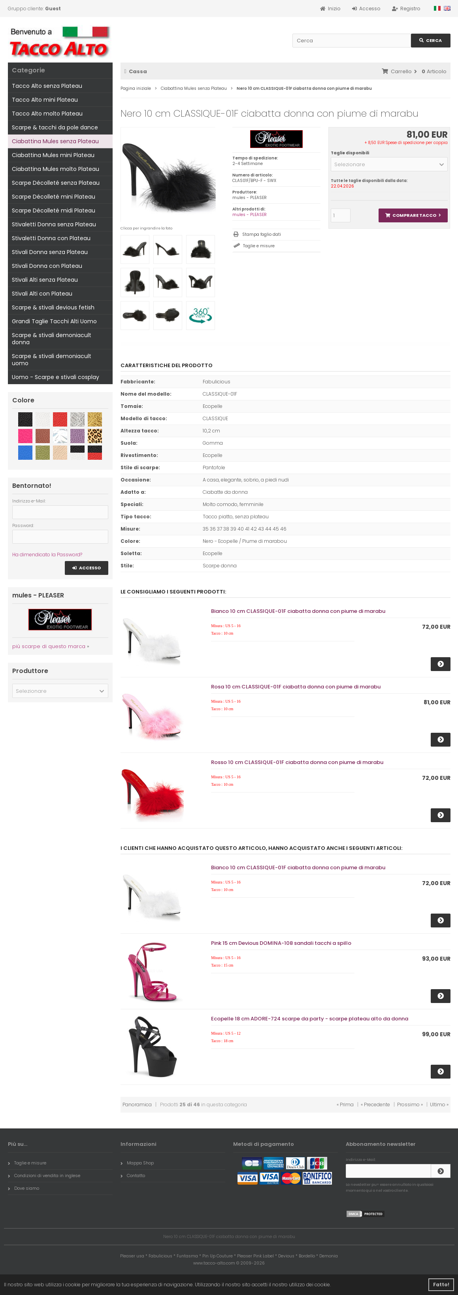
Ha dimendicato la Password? (47, 554)
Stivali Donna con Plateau (47, 266)
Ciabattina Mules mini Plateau (53, 155)
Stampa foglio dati (261, 234)
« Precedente (375, 1104)
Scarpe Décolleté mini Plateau (53, 197)
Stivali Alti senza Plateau (45, 280)
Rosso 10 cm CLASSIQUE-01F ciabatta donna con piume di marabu (297, 762)
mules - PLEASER (249, 215)
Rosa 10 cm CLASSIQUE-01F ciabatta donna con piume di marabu (296, 686)
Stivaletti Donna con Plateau (51, 238)
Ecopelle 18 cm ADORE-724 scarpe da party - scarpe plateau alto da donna (309, 1018)
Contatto (133, 1175)
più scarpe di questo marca (48, 646)
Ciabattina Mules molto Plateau (55, 169)
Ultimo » (439, 1104)
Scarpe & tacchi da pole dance (55, 127)
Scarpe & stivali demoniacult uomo (51, 359)
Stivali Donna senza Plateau (50, 252)
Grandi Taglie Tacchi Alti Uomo (54, 321)
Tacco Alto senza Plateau (47, 86)
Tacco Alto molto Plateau (47, 114)
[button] (389, 164)
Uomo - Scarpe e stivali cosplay (55, 377)
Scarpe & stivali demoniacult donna (51, 338)
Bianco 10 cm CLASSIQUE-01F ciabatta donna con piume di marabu (298, 611)
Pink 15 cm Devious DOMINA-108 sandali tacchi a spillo (281, 943)
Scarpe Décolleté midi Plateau (53, 210)
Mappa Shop (137, 1163)
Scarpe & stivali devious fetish (53, 307)
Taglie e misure (259, 246)
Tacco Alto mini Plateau (45, 100)
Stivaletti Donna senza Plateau (54, 224)
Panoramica (137, 1104)
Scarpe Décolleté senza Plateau (56, 183)
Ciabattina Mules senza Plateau (55, 141)
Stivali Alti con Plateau (42, 294)
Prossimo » (410, 1104)
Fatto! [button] (441, 1284)
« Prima (345, 1104)
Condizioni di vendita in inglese (44, 1175)
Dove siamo (23, 1188)
